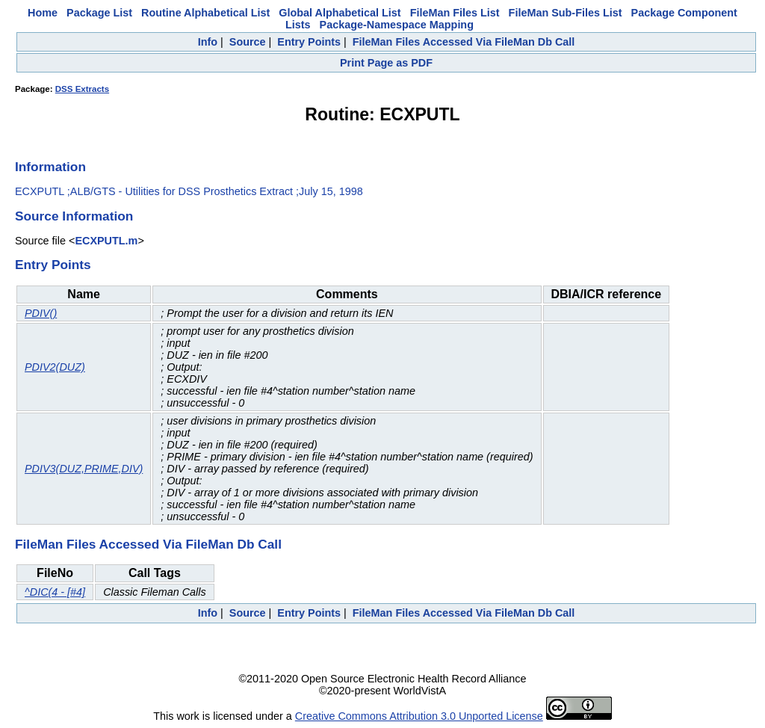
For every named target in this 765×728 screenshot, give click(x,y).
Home (43, 13)
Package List (99, 13)
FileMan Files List (455, 13)
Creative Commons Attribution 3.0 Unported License (419, 716)
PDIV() (41, 313)
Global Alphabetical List (339, 13)
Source (247, 42)
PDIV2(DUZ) (55, 367)
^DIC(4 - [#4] (55, 592)
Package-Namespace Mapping (397, 25)
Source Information (74, 216)
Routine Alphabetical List (205, 13)
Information (50, 166)
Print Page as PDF (386, 63)
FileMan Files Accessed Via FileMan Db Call (464, 42)
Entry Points (309, 42)
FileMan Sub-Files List (565, 13)
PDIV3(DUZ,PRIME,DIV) (84, 469)
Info (207, 42)
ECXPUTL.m (106, 241)
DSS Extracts (82, 88)
